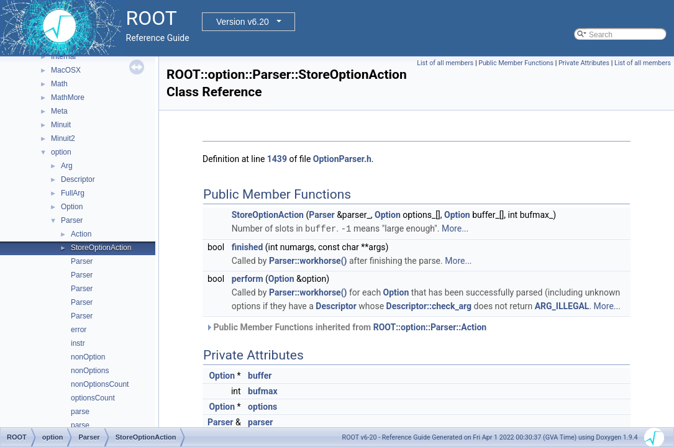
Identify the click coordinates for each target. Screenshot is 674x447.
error (78, 329)
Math (59, 83)
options (262, 406)
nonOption (88, 357)
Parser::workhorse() (308, 260)
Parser (72, 220)
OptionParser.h (342, 159)
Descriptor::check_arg (429, 305)
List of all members (445, 63)
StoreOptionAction (101, 247)
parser (260, 422)
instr (78, 343)
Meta (59, 111)
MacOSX (66, 70)
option (61, 152)
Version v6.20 (242, 22)
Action (81, 234)
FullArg (72, 193)
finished (247, 246)
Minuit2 (63, 138)
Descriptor (78, 179)
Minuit (61, 124)
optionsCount (93, 398)
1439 (277, 159)
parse (80, 411)
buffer (259, 375)
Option (72, 206)
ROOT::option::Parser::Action (429, 327)
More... (455, 228)
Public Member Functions (515, 63)
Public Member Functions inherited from (346, 327)
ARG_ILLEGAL (562, 305)
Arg (67, 165)
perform (247, 278)
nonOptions (90, 370)
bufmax (262, 390)
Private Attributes (583, 63)
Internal (63, 56)
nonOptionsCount (100, 384)
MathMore (67, 97)
